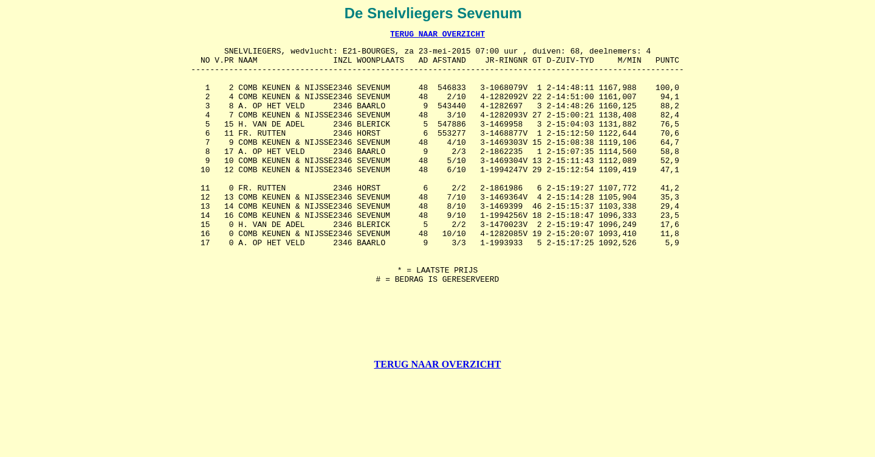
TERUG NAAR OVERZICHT (437, 35)
